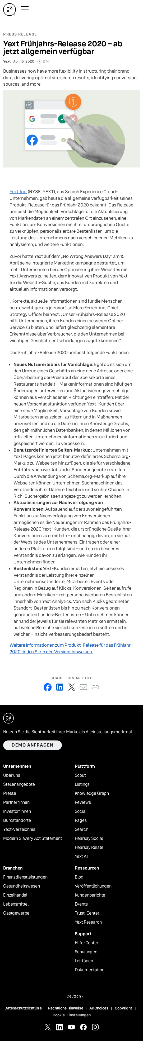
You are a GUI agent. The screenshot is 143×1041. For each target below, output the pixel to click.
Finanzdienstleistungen (25, 877)
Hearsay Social (89, 838)
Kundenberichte (90, 895)
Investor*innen (17, 811)
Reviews (83, 802)
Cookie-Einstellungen (72, 1015)
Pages (81, 820)
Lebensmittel (16, 904)
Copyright (123, 1008)
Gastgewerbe (16, 913)
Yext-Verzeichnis (19, 829)
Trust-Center (87, 913)
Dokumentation (89, 970)
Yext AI (81, 856)
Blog (79, 877)
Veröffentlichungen (93, 886)
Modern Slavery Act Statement (32, 838)
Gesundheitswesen (21, 886)
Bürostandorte (17, 820)
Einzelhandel (15, 895)
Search (81, 829)
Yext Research (88, 922)
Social (80, 811)
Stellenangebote (19, 784)
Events (81, 904)
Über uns (11, 775)
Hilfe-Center (86, 943)
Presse (9, 793)
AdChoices (98, 1008)
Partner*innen (16, 802)
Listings (82, 784)
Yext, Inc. (18, 192)
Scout (80, 775)
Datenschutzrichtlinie (23, 1008)
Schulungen (86, 952)
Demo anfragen (32, 745)
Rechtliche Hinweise (65, 1008)
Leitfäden (84, 961)
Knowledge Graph (92, 793)
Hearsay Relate (89, 847)
